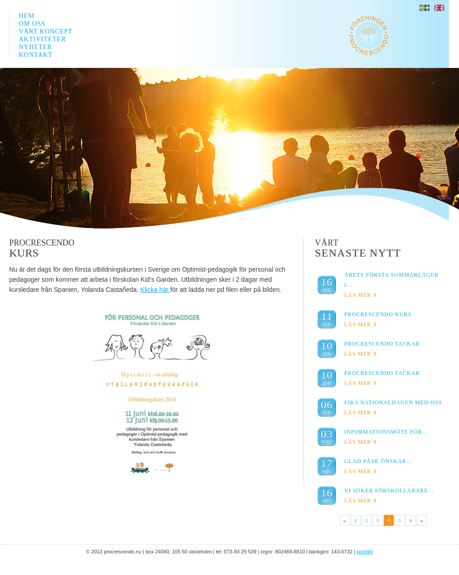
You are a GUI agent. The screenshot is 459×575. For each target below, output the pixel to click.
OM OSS (32, 23)
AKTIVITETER (42, 39)
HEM (26, 15)
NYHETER (35, 47)
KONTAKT (36, 54)
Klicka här (155, 289)
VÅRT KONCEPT (46, 31)
